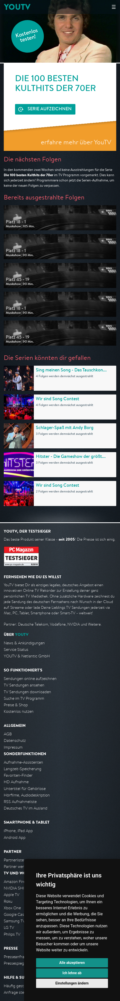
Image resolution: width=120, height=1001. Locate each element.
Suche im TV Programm (24, 698)
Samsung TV (14, 921)
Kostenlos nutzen (19, 711)
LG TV (9, 927)
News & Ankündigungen (24, 643)
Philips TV (12, 934)
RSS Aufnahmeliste (20, 801)
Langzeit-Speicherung (22, 768)
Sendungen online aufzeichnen (30, 678)
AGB (8, 734)
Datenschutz (15, 740)
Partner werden (17, 866)
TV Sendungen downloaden (27, 691)
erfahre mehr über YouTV (76, 142)
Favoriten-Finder (18, 775)
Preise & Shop (16, 705)
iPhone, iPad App (18, 830)
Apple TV (11, 894)
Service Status (16, 649)
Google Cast (15, 914)
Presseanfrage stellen (22, 956)
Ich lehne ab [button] (71, 973)
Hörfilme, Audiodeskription (27, 795)
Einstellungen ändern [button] (72, 983)
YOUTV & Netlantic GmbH (27, 656)
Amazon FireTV (17, 881)
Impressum (13, 747)
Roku (8, 901)
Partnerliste (14, 860)
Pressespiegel (15, 963)
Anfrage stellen (17, 992)
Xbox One (12, 908)
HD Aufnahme (16, 781)
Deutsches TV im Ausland (25, 808)
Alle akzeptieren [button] (72, 963)
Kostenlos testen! (27, 36)
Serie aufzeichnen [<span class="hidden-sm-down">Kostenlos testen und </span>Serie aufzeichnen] (50, 109)
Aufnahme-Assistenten (23, 762)
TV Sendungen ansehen (24, 685)
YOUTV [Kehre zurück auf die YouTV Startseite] (17, 7)
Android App (15, 837)
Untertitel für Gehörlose (25, 788)
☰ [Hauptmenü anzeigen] (113, 7)
